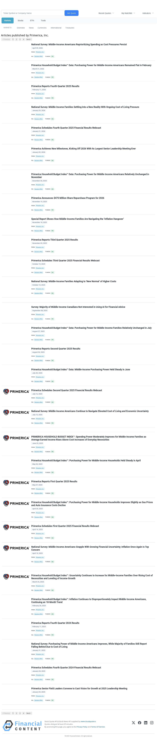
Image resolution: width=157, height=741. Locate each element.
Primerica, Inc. (40, 52)
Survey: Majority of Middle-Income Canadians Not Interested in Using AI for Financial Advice (78, 307)
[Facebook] (139, 725)
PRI (52, 56)
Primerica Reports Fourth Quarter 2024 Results (55, 623)
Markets (7, 20)
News (31, 27)
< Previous (6, 39)
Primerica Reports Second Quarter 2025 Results (55, 348)
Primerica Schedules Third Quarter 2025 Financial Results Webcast (65, 260)
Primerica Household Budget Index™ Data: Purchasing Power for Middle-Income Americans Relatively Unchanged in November (90, 175)
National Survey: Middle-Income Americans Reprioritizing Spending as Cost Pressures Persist (79, 44)
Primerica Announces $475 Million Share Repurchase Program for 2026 (67, 198)
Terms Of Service (98, 727)
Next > (29, 39)
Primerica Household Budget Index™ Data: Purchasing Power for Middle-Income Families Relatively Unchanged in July (91, 328)
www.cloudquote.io (88, 721)
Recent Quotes (105, 13)
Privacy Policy (82, 727)
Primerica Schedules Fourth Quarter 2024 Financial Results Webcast (66, 667)
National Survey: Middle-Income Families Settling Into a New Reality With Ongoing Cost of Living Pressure (85, 107)
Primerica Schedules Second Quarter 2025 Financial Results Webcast (66, 390)
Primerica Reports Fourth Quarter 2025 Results (55, 86)
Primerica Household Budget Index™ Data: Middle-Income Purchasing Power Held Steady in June (80, 369)
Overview (21, 27)
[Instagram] (151, 725)
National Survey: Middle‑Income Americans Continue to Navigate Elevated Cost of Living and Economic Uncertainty (90, 411)
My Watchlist (126, 13)
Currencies (42, 27)
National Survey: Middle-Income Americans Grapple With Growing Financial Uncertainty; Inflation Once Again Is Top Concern (90, 548)
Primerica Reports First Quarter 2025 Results (54, 481)
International (56, 27)
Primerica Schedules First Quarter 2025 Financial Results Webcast (65, 526)
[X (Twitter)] (133, 725)
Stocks (20, 20)
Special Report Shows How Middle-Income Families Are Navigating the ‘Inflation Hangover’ (77, 219)
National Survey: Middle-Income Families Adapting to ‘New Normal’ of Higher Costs (73, 281)
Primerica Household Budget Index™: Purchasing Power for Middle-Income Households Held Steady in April (86, 460)
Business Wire (39, 56)
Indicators (147, 13)
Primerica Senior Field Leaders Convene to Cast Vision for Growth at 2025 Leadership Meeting (79, 688)
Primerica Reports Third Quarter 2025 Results (54, 239)
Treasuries (69, 27)
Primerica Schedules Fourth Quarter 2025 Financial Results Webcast (66, 128)
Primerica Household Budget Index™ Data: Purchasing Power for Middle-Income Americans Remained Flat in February (91, 65)
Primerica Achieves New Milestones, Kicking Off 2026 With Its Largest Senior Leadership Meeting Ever (83, 148)
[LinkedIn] (145, 725)
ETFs (32, 20)
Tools (43, 20)
